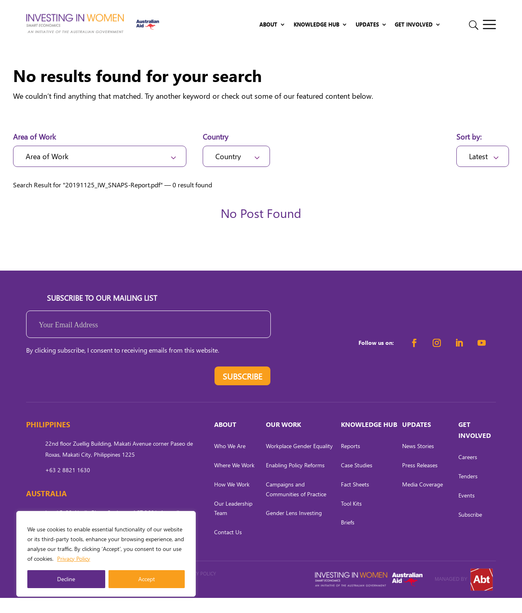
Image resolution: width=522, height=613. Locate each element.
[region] (106, 554)
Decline (66, 579)
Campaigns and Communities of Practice (296, 504)
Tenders (468, 491)
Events (466, 510)
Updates (367, 25)
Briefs (347, 538)
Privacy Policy (73, 558)
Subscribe (470, 529)
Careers (467, 472)
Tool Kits (351, 518)
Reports (350, 461)
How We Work (232, 499)
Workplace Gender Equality (299, 461)
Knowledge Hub (316, 25)
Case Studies (356, 480)
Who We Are (230, 461)
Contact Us (228, 547)
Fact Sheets (355, 499)
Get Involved (414, 25)
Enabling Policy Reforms (295, 480)
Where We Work (234, 480)
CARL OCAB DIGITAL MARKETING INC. (114, 600)
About (268, 25)
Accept (146, 579)
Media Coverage (422, 499)
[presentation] (88, 393)
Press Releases (420, 480)
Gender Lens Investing (294, 528)
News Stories (418, 461)
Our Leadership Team (233, 523)
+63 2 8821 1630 (67, 485)
